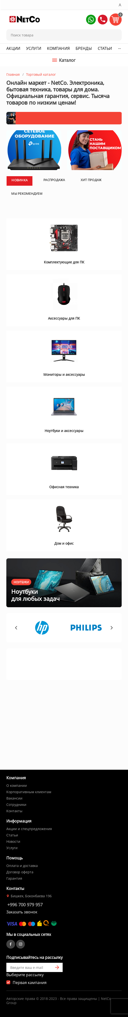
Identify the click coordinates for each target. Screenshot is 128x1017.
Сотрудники (16, 804)
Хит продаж (91, 252)
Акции (13, 48)
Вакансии (14, 798)
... (119, 47)
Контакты (14, 811)
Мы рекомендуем (26, 266)
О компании (16, 785)
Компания (58, 48)
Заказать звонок (21, 912)
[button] (91, 19)
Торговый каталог (41, 74)
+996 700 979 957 (25, 905)
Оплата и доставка (22, 865)
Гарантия (14, 878)
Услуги (33, 48)
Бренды (84, 48)
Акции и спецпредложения (29, 828)
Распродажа (54, 252)
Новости (13, 841)
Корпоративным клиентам (28, 792)
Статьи (105, 48)
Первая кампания (30, 982)
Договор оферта (19, 872)
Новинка (19, 252)
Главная (13, 74)
